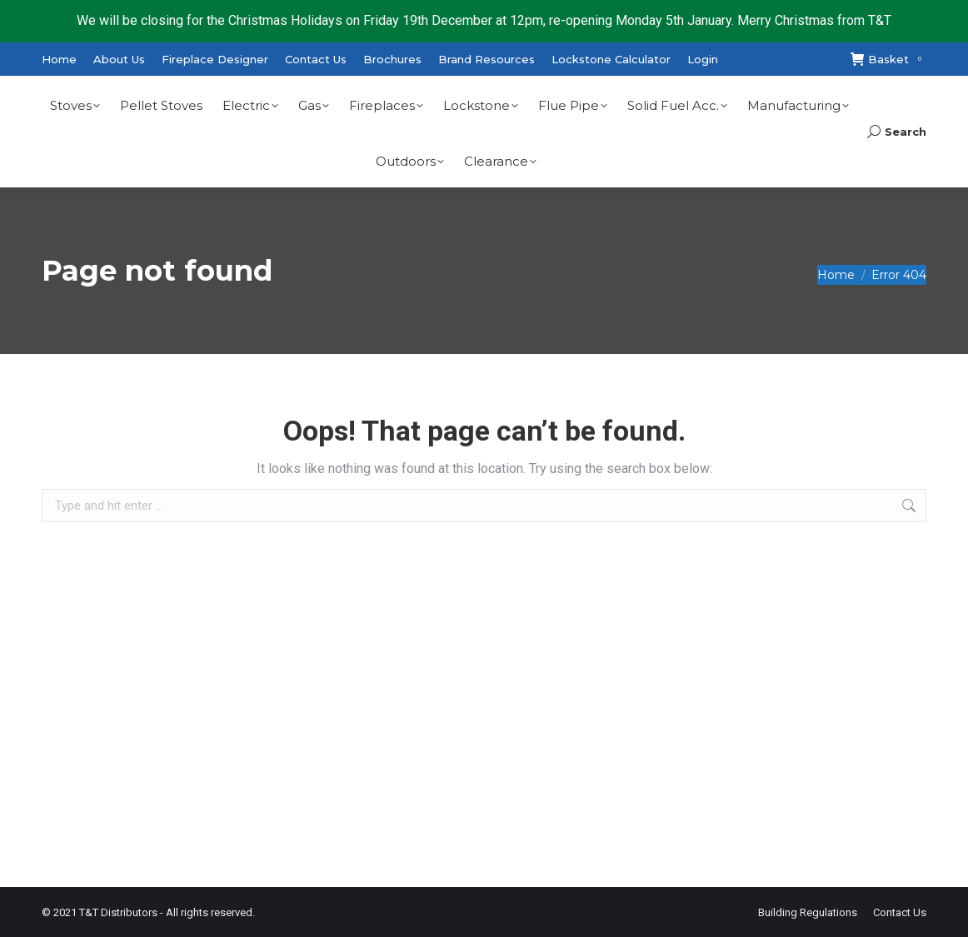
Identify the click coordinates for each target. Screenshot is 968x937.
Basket (888, 59)
